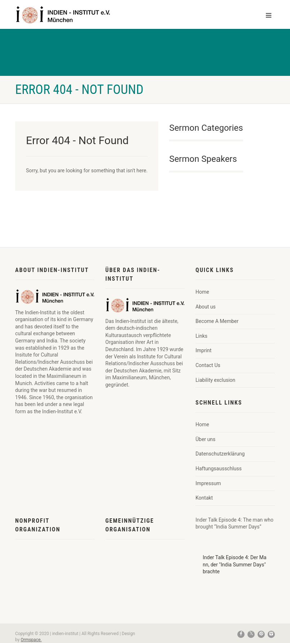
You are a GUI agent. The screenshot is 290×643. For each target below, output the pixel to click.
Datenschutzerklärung (220, 454)
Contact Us (207, 365)
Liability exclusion (215, 380)
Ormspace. (31, 639)
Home (202, 292)
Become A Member (216, 321)
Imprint (203, 350)
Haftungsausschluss (218, 468)
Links (201, 336)
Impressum (208, 483)
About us (205, 307)
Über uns (205, 439)
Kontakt (204, 498)
